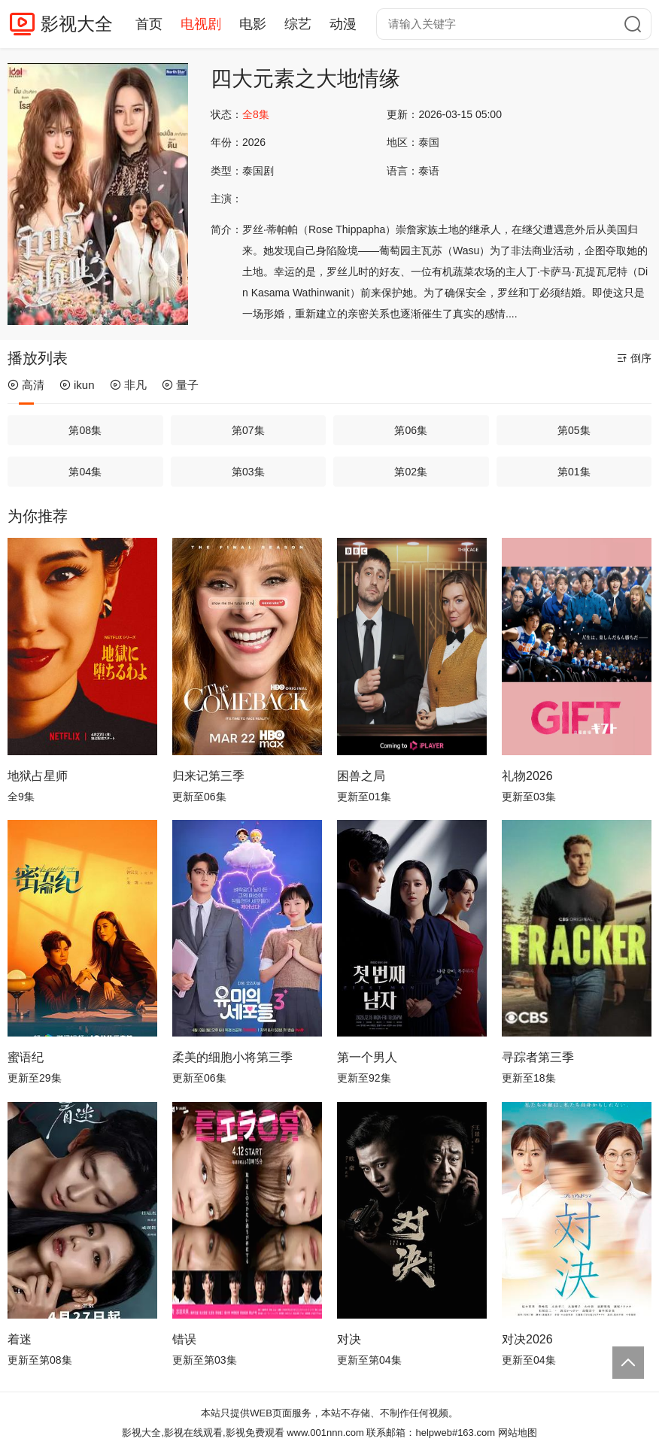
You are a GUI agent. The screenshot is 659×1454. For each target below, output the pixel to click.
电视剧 (201, 24)
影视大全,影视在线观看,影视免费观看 (203, 1432)
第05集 (574, 430)
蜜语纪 (26, 1057)
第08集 (85, 430)
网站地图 (517, 1432)
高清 (26, 384)
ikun (77, 384)
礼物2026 (527, 775)
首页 (148, 24)
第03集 (248, 472)
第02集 (410, 472)
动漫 (343, 24)
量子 (180, 384)
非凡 (128, 384)
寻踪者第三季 (538, 1057)
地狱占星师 (38, 775)
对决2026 (527, 1339)
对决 (349, 1339)
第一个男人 (367, 1057)
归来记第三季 (208, 775)
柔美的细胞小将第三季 (232, 1057)
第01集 (574, 472)
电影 (252, 24)
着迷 (20, 1339)
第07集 (248, 430)
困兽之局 (361, 775)
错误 (184, 1339)
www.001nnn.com (325, 1432)
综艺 (297, 24)
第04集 (85, 472)
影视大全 (77, 24)
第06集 (410, 430)
